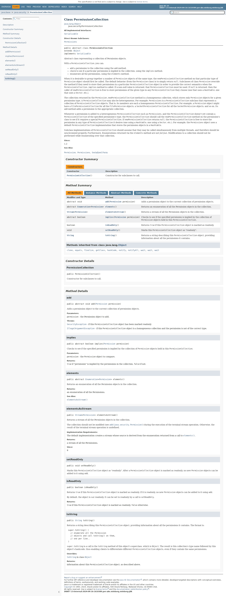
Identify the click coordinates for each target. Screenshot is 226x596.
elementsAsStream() (15, 65)
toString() (10, 78)
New (44, 7)
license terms (142, 2)
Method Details (10, 47)
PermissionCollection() (15, 43)
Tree (29, 7)
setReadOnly (111, 230)
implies (109, 217)
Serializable (71, 34)
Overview (6, 7)
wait (143, 250)
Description (8, 25)
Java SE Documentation (130, 580)
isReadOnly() (11, 74)
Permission (115, 201)
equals (78, 250)
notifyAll (133, 250)
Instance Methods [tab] (96, 193)
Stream (70, 212)
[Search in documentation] (197, 12)
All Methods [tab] (74, 193)
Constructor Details (12, 38)
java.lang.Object (72, 24)
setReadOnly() (11, 70)
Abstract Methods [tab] (121, 193)
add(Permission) (12, 52)
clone (70, 250)
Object (76, 51)
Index (64, 7)
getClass (100, 250)
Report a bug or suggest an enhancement (82, 578)
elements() (10, 61)
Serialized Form (100, 152)
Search (72, 7)
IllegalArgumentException (81, 328)
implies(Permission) (14, 56)
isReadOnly (111, 225)
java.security (20, 12)
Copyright (68, 587)
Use (23, 7)
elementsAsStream (114, 212)
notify (122, 250)
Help (79, 7)
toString (109, 235)
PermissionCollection (41, 12)
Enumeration (83, 207)
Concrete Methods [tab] (146, 193)
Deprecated (54, 7)
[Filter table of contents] (26, 18)
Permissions (70, 42)
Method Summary (11, 34)
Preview (37, 7)
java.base (5, 12)
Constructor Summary (13, 29)
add (107, 201)
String (70, 235)
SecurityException (76, 324)
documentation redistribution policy (132, 589)
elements (109, 207)
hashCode (111, 250)
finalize (88, 250)
